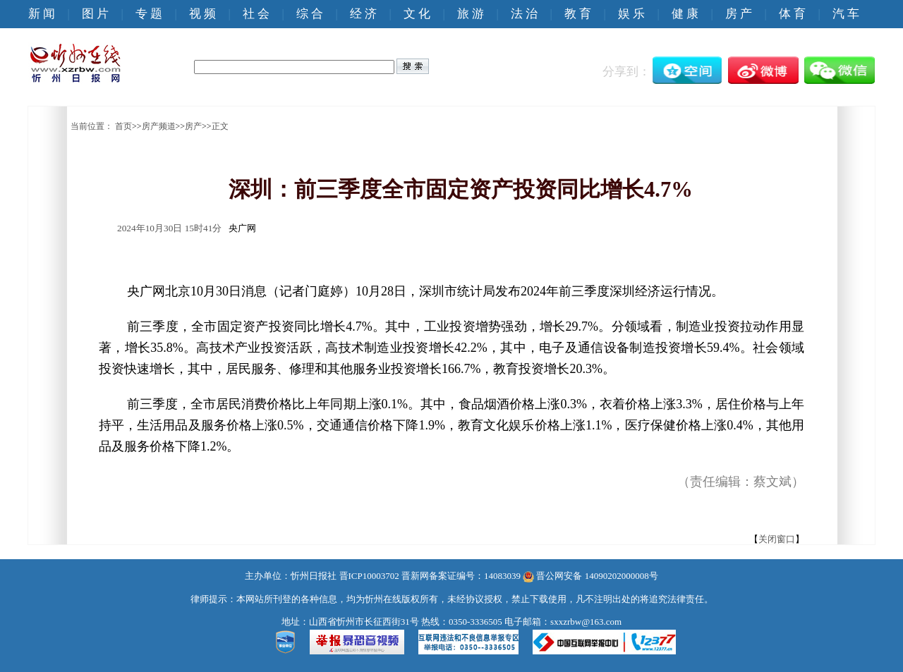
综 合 (309, 13)
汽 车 (845, 13)
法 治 (524, 13)
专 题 (148, 13)
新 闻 (41, 13)
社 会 (256, 13)
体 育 (792, 13)
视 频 (202, 13)
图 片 (95, 13)
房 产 (738, 13)
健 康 (685, 13)
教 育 (577, 13)
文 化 (417, 13)
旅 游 (470, 13)
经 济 (363, 13)
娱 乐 (631, 13)
